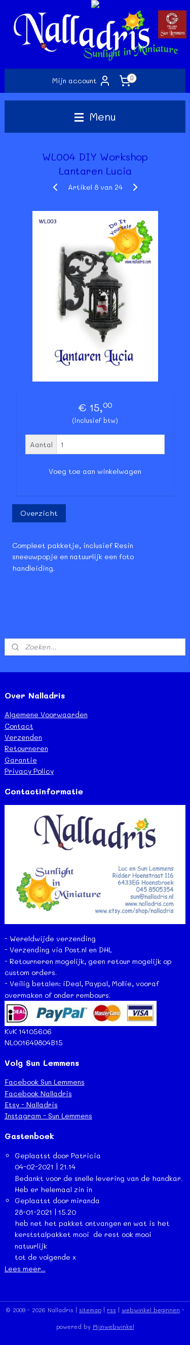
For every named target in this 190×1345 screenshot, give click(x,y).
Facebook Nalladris (38, 1093)
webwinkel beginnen (151, 1310)
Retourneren (26, 748)
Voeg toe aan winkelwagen (95, 471)
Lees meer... (25, 1268)
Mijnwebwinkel (113, 1326)
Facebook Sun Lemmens (45, 1082)
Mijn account (81, 81)
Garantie (21, 760)
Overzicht (39, 513)
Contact (19, 726)
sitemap (90, 1310)
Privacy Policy (29, 771)
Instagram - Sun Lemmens (48, 1115)
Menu (95, 116)
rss (111, 1310)
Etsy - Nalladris (31, 1104)
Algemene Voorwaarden (46, 714)
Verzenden (23, 737)
